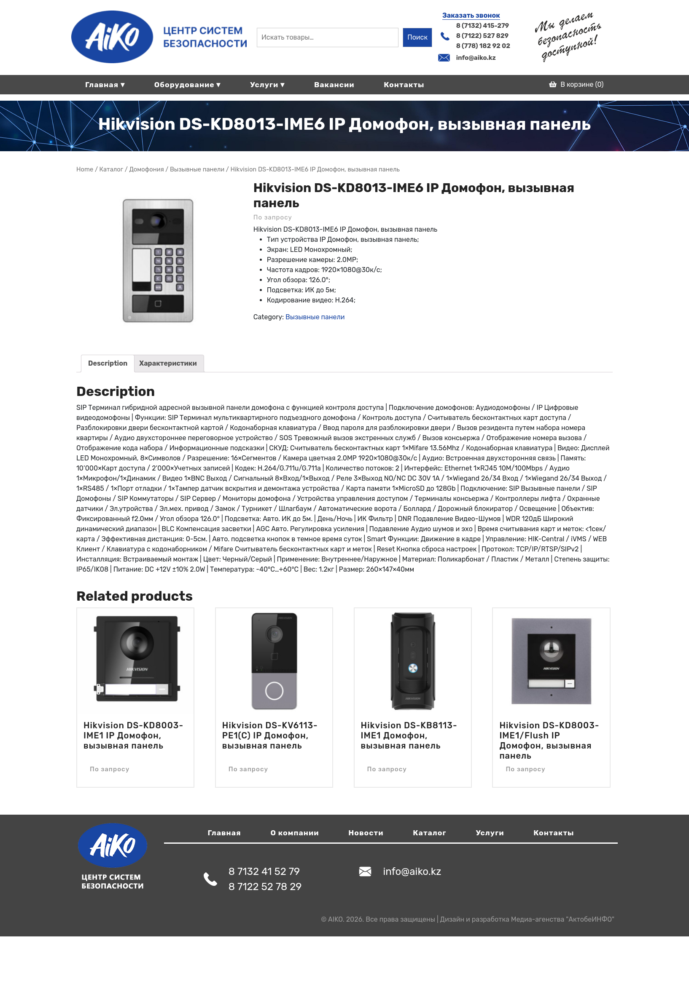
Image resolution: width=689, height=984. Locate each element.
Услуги (490, 833)
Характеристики (168, 363)
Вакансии (334, 84)
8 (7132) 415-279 (482, 25)
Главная (224, 833)
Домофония (146, 169)
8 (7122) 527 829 (482, 36)
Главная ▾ (105, 84)
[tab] (108, 363)
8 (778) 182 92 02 (483, 46)
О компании (295, 833)
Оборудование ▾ (187, 84)
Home (84, 169)
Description (107, 363)
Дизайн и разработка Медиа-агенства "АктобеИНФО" (527, 919)
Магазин (112, 169)
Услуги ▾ (267, 84)
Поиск (417, 37)
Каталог (429, 833)
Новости (365, 833)
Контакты (404, 84)
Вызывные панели (197, 169)
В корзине (576, 84)
